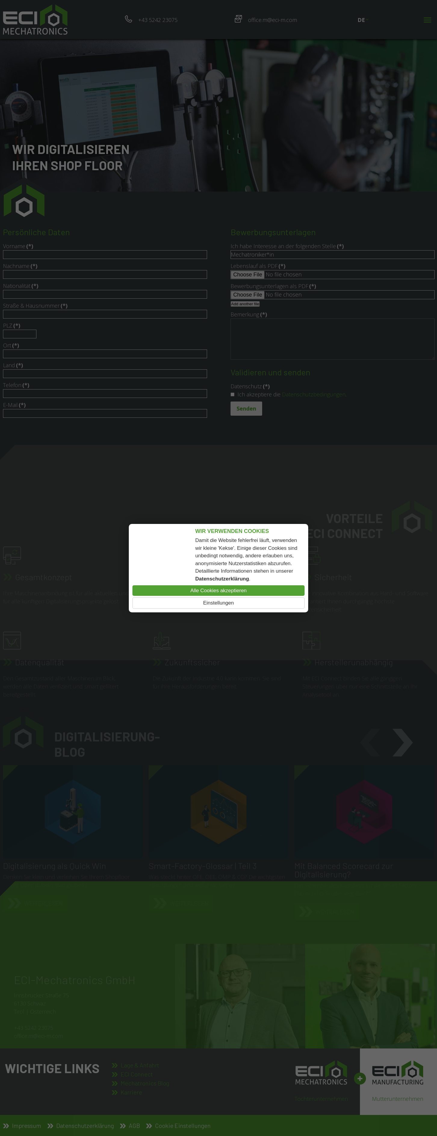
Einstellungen (218, 603)
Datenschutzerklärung (222, 579)
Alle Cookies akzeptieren (218, 590)
